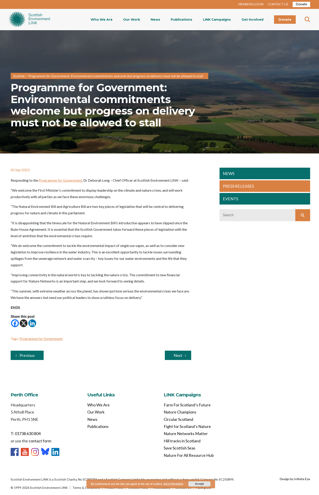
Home (29, 19)
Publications (181, 20)
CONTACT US (278, 4)
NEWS (228, 173)
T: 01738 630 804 (26, 433)
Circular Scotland (178, 419)
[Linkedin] (32, 323)
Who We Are (102, 20)
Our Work (131, 20)
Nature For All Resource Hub (189, 455)
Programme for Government (60, 180)
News (155, 20)
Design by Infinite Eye (295, 479)
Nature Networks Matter (186, 433)
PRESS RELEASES (238, 186)
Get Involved (252, 20)
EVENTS (230, 198)
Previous (27, 355)
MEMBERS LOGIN (250, 4)
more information (173, 483)
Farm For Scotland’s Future (187, 404)
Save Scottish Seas (179, 447)
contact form (40, 440)
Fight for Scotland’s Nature (187, 426)
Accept (199, 483)
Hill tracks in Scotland (182, 440)
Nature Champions (180, 412)
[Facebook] (15, 323)
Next (178, 355)
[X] (23, 323)
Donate (301, 4)
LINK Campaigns (217, 20)
